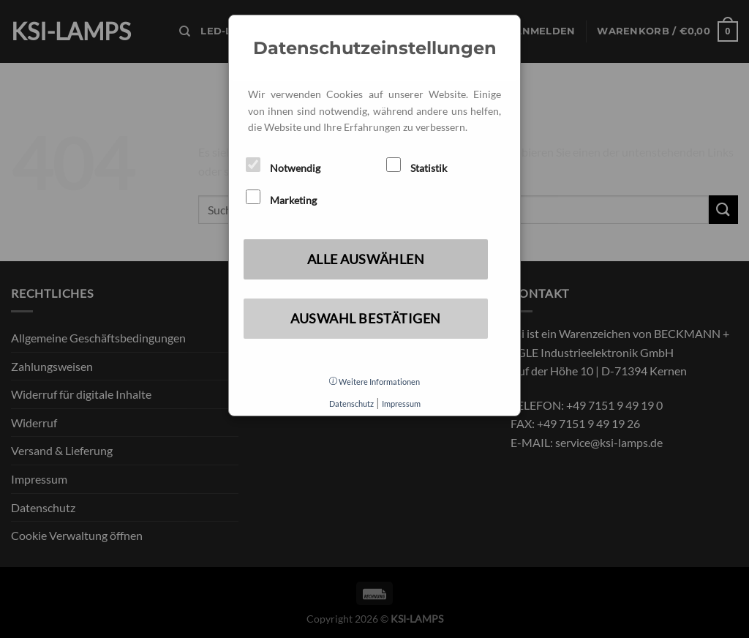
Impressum (401, 403)
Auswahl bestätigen (365, 318)
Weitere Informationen (374, 381)
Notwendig (283, 165)
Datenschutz (351, 403)
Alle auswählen (366, 259)
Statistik (416, 165)
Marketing (281, 197)
